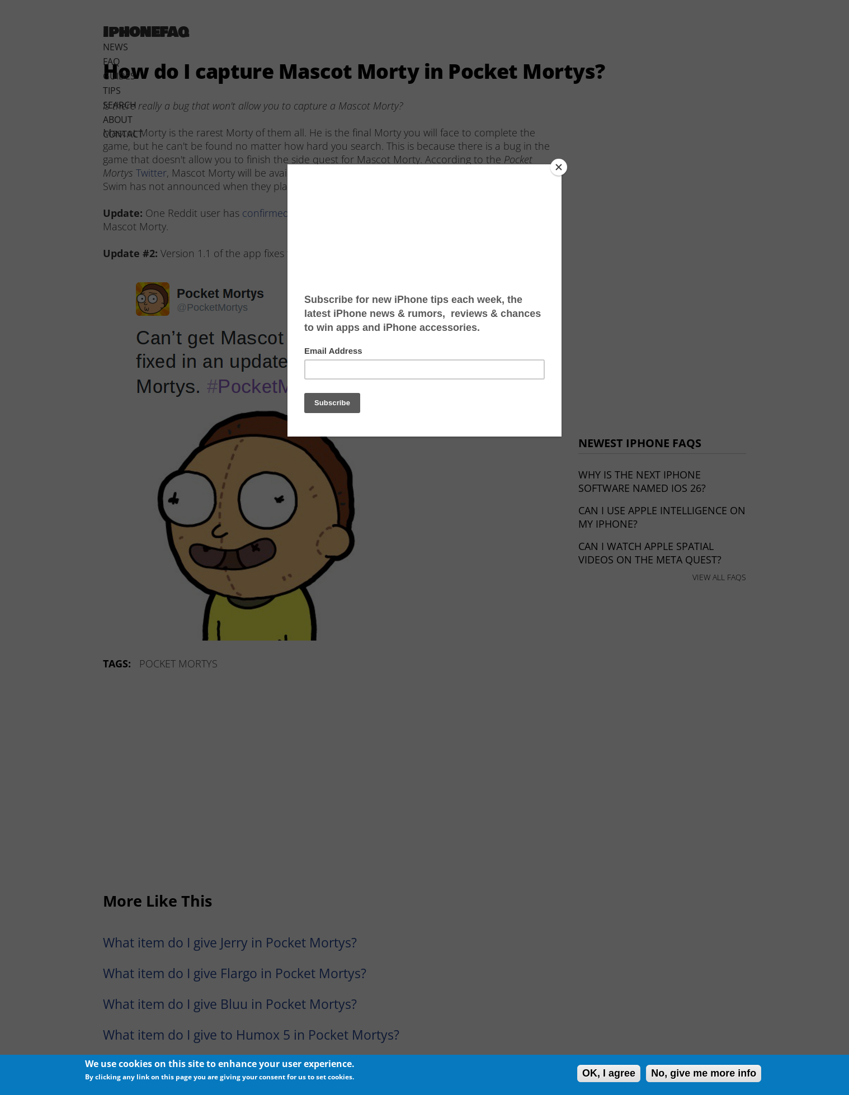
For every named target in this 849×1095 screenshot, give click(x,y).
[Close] (558, 167)
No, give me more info (703, 1073)
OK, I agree (608, 1073)
